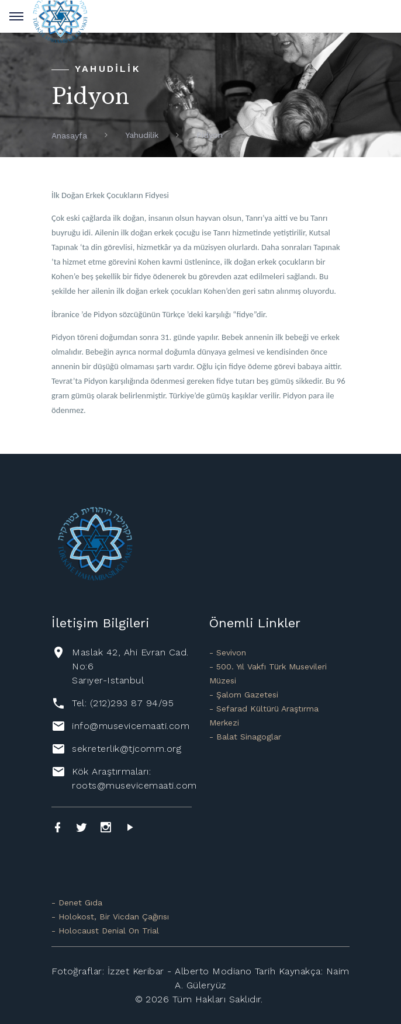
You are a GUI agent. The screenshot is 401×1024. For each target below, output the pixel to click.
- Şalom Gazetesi (243, 694)
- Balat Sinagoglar (245, 736)
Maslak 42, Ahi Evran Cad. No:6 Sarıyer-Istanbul (130, 666)
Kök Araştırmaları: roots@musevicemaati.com (134, 778)
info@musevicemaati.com (130, 725)
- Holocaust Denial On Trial (105, 930)
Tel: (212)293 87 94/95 (123, 703)
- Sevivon (227, 652)
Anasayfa (69, 135)
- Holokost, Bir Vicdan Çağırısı (110, 916)
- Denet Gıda (76, 902)
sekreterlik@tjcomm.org (126, 748)
